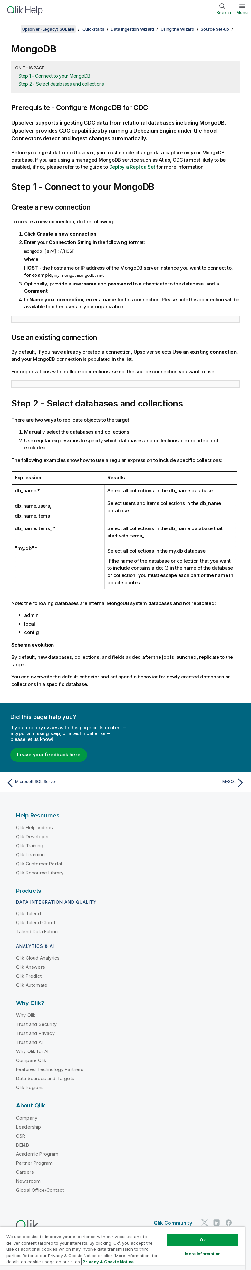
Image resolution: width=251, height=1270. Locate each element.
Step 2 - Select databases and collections (61, 84)
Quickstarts (93, 29)
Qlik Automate (31, 985)
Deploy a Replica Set (132, 167)
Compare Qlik (31, 1060)
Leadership (28, 1127)
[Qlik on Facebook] (229, 1223)
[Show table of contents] (13, 29)
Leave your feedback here (49, 755)
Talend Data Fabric (37, 931)
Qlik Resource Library (39, 872)
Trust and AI (29, 1042)
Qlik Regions (30, 1087)
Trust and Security (36, 1024)
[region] (122, 1248)
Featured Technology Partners (49, 1069)
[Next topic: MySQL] (187, 783)
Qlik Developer (32, 836)
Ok (203, 1239)
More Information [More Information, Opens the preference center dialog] (203, 1253)
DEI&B (22, 1145)
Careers (25, 1172)
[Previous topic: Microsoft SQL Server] (64, 783)
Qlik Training (29, 845)
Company (26, 1118)
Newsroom (28, 1181)
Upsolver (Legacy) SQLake (48, 29)
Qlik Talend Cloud (35, 922)
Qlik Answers (30, 967)
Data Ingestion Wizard (132, 29)
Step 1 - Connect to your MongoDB (54, 76)
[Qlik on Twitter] (204, 1223)
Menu (242, 12)
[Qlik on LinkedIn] (216, 1223)
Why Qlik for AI (32, 1051)
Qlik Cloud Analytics (38, 958)
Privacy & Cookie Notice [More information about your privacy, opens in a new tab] (108, 1261)
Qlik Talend (28, 913)
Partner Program (34, 1163)
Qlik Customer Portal (39, 863)
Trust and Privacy (35, 1033)
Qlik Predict (29, 976)
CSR (20, 1136)
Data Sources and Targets (45, 1078)
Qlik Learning (30, 854)
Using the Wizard (177, 29)
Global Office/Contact (40, 1190)
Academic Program (37, 1154)
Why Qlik (25, 1015)
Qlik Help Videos (34, 827)
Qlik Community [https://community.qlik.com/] (173, 1223)
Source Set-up (215, 29)
